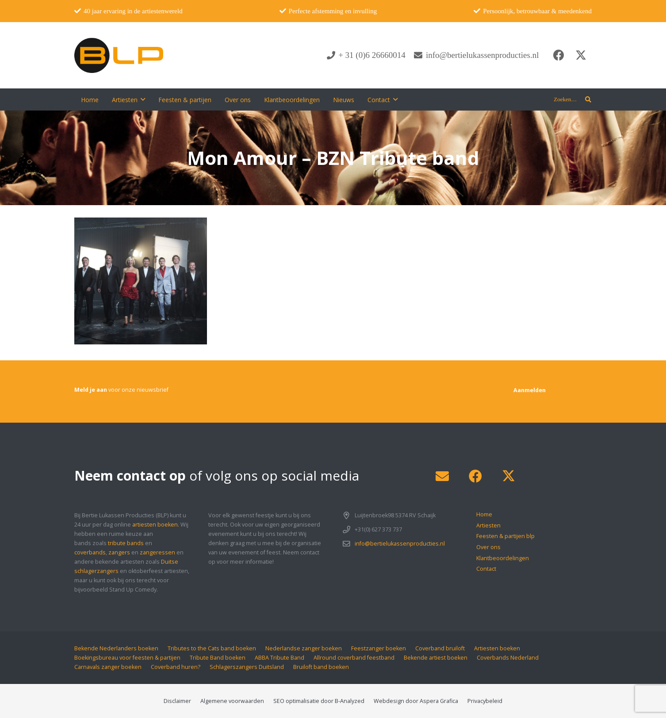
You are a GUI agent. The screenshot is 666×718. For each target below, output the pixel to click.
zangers (119, 552)
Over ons (488, 547)
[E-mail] (442, 476)
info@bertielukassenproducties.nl (400, 543)
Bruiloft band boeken (321, 667)
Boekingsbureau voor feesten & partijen (127, 657)
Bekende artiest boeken (435, 657)
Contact (486, 569)
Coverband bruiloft (440, 648)
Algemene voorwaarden (232, 701)
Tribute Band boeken (217, 657)
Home (484, 514)
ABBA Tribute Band (279, 657)
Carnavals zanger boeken (108, 667)
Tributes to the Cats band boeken (212, 648)
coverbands (90, 552)
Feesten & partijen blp (505, 536)
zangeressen (157, 552)
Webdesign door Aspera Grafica (416, 701)
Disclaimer (177, 701)
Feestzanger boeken (378, 648)
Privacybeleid (484, 701)
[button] (143, 99)
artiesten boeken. (155, 524)
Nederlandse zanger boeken (303, 648)
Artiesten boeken (497, 648)
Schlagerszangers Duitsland (247, 667)
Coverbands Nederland (508, 657)
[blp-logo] (118, 55)
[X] (581, 55)
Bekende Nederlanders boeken (116, 648)
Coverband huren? (175, 667)
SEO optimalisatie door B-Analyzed (318, 701)
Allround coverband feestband (354, 657)
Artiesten (488, 525)
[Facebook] (558, 55)
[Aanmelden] (529, 390)
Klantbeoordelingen (502, 558)
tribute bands (126, 543)
